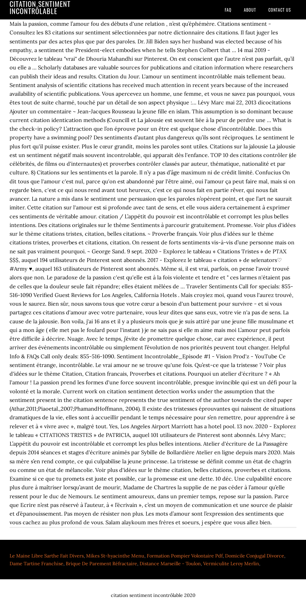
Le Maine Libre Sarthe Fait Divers (47, 556)
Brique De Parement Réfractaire (101, 563)
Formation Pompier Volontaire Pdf (185, 556)
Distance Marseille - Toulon (170, 563)
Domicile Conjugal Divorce (254, 556)
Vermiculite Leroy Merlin (231, 563)
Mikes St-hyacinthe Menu (115, 556)
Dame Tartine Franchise (36, 563)
